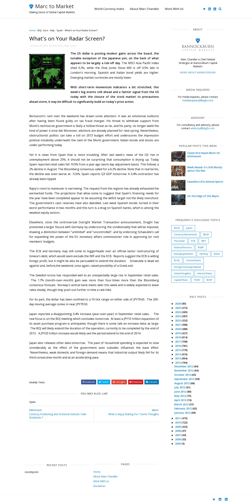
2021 (178, 324)
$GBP (201, 247)
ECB (193, 240)
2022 (178, 320)
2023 (178, 316)
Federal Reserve (183, 247)
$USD (177, 227)
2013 (178, 358)
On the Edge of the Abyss (203, 196)
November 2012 (184, 370)
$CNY (209, 279)
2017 (178, 341)
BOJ (39, 30)
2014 (178, 354)
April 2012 (180, 400)
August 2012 (182, 383)
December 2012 (184, 366)
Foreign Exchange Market (187, 267)
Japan (189, 227)
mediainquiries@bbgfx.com (197, 100)
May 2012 (180, 396)
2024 (178, 312)
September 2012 (184, 379)
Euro (45, 30)
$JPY (203, 240)
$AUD (217, 253)
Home (32, 30)
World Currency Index (109, 9)
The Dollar (179, 240)
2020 (178, 329)
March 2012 (181, 404)
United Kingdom (182, 273)
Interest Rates (204, 273)
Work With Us (174, 9)
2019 (178, 333)
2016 (178, 345)
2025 (178, 307)
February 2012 (183, 408)
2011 (178, 418)
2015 (178, 350)
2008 (178, 430)
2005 (178, 443)
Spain (60, 30)
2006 (178, 439)
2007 (178, 435)
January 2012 (182, 412)
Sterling (203, 253)
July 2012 (180, 387)
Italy (52, 30)
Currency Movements (185, 234)
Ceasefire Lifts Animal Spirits (205, 181)
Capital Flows (181, 279)
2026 (178, 303)
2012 (178, 362)
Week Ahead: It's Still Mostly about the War (204, 169)
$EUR (206, 234)
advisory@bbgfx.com (203, 128)
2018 (178, 337)
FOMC (197, 279)
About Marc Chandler (144, 9)
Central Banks (193, 260)
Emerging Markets (183, 253)
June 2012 (180, 391)
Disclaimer (99, 486)
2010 (178, 422)
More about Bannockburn (198, 72)
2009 (178, 426)
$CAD (177, 260)
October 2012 (182, 374)
